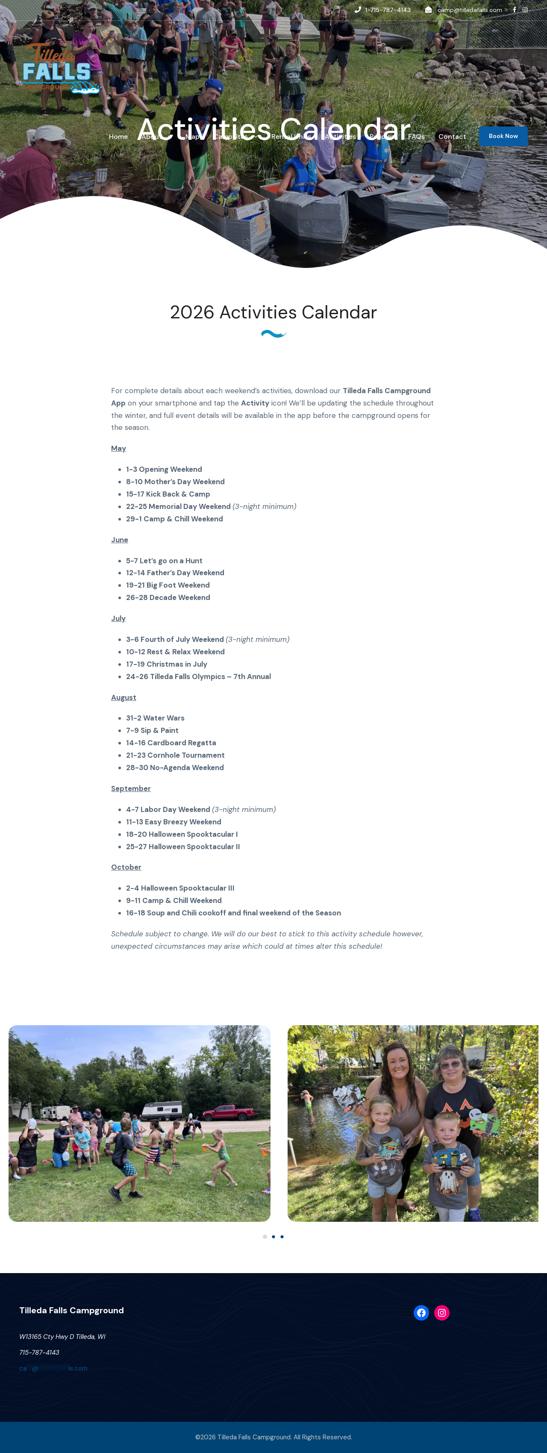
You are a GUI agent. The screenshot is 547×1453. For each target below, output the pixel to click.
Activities (340, 136)
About (151, 136)
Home (118, 136)
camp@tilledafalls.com (470, 10)
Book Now (503, 136)
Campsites (230, 136)
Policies (382, 136)
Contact (452, 136)
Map (192, 136)
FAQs (416, 136)
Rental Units (291, 136)
